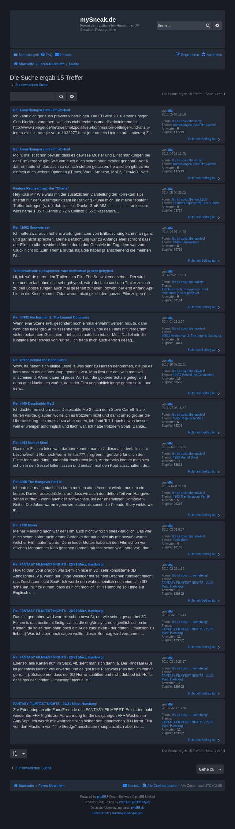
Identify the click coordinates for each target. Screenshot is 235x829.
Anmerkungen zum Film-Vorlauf (194, 125)
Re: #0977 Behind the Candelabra (39, 360)
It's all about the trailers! (188, 282)
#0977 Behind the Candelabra (193, 375)
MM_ (170, 110)
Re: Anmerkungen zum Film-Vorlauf (41, 110)
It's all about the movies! (188, 238)
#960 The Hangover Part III (191, 496)
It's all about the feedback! (190, 199)
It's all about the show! (187, 121)
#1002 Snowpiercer (186, 242)
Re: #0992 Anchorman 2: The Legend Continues (51, 317)
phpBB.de (137, 807)
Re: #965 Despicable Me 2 (33, 403)
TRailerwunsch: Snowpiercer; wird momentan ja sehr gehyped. (185, 291)
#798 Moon (180, 540)
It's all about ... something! (190, 575)
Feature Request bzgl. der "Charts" (196, 203)
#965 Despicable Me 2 (188, 418)
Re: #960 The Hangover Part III (37, 482)
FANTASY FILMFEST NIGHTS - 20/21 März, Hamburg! (188, 584)
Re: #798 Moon (25, 525)
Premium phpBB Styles (135, 802)
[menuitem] (46, 54)
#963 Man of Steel (185, 457)
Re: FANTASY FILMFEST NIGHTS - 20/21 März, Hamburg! (58, 564)
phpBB (101, 796)
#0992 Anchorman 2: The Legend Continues (192, 335)
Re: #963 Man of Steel (30, 442)
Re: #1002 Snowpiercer (31, 227)
